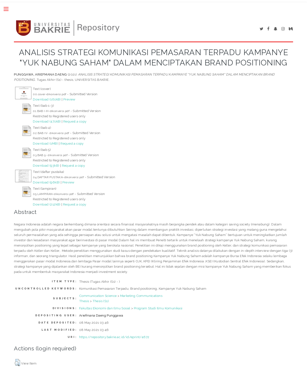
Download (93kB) (46, 165)
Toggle (8, 9)
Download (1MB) (45, 143)
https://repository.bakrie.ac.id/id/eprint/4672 (114, 337)
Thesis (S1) (101, 301)
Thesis (84, 301)
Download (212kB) (46, 204)
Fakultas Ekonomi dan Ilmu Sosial (104, 308)
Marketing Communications (141, 296)
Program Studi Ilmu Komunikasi (158, 308)
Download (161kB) (47, 99)
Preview (69, 99)
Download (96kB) (46, 182)
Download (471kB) (47, 121)
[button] (17, 362)
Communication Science (98, 296)
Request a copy (75, 121)
